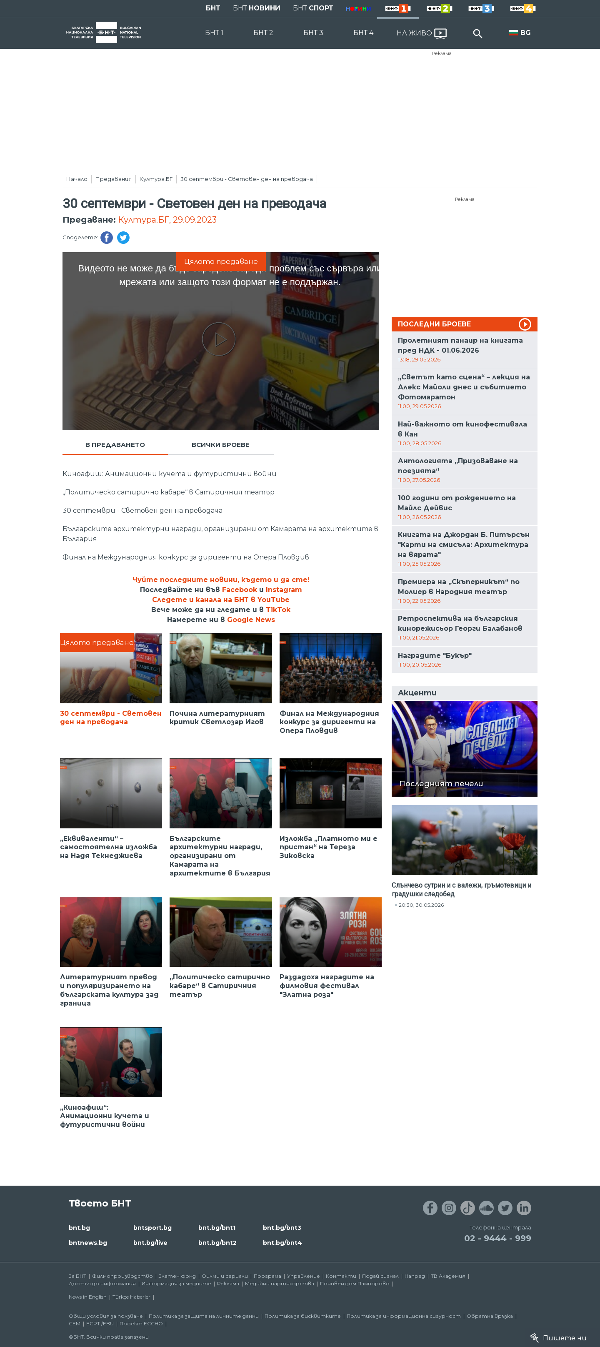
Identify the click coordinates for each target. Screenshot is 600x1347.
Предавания (113, 179)
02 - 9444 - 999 (497, 1238)
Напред (415, 1276)
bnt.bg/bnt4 (282, 1243)
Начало (77, 179)
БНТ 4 (363, 33)
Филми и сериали (225, 1276)
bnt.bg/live (150, 1243)
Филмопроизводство (122, 1276)
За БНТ (77, 1276)
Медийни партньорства (279, 1283)
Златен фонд (177, 1276)
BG (525, 33)
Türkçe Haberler (131, 1297)
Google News (251, 620)
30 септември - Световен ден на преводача (246, 179)
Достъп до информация (102, 1283)
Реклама (442, 53)
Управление (303, 1276)
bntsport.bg (152, 1228)
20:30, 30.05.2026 (421, 905)
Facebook (239, 590)
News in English (88, 1297)
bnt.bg (79, 1228)
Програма (267, 1276)
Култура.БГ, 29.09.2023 (167, 220)
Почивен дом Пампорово (355, 1283)
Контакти (341, 1276)
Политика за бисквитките (303, 1316)
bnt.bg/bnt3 (282, 1228)
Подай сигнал (380, 1276)
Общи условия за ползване (106, 1316)
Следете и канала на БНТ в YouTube (221, 600)
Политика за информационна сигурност (404, 1316)
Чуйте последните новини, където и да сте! (221, 580)
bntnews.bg (88, 1243)
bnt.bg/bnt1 (216, 1228)
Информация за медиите (176, 1283)
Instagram (284, 590)
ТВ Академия (448, 1276)
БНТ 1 (214, 33)
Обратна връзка (490, 1316)
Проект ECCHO (141, 1323)
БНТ (213, 8)
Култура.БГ (156, 179)
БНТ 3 (313, 33)
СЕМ (74, 1323)
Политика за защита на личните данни (204, 1316)
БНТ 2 (263, 33)
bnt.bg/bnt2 (217, 1243)
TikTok (278, 610)
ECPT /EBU (100, 1323)
